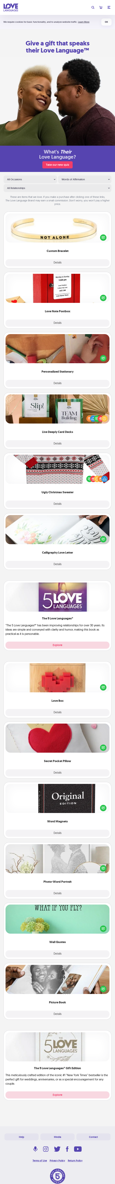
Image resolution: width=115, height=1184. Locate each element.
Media (57, 1137)
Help (21, 1137)
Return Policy (75, 1160)
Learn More (83, 21)
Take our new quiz (57, 165)
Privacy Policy (57, 1160)
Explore (57, 645)
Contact (93, 1137)
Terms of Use (40, 1160)
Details (58, 262)
